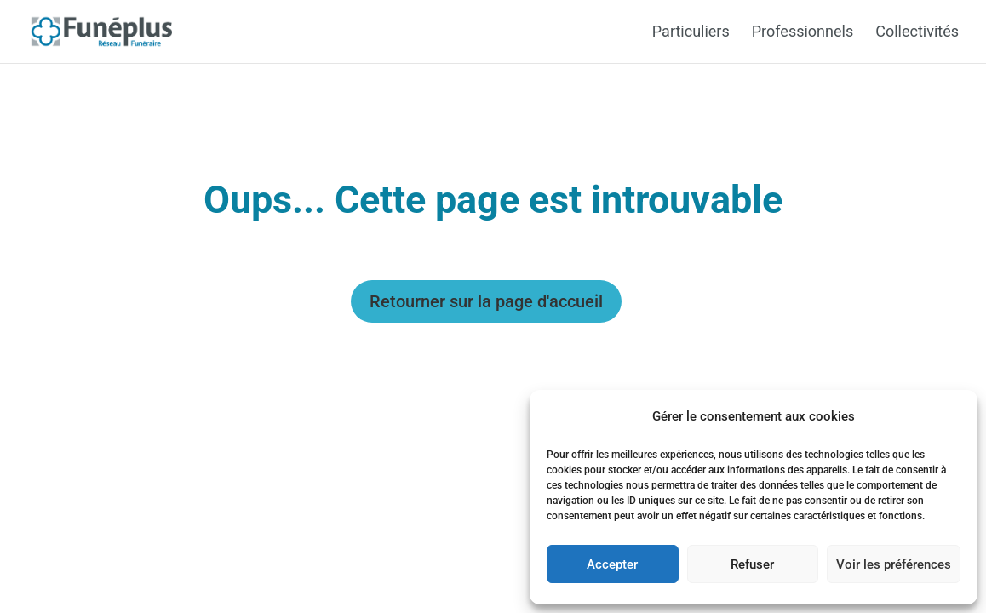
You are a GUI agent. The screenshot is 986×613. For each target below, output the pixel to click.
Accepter (612, 564)
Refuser (752, 564)
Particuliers (691, 33)
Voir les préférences (893, 564)
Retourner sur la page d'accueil (486, 301)
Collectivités (917, 33)
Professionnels (802, 33)
